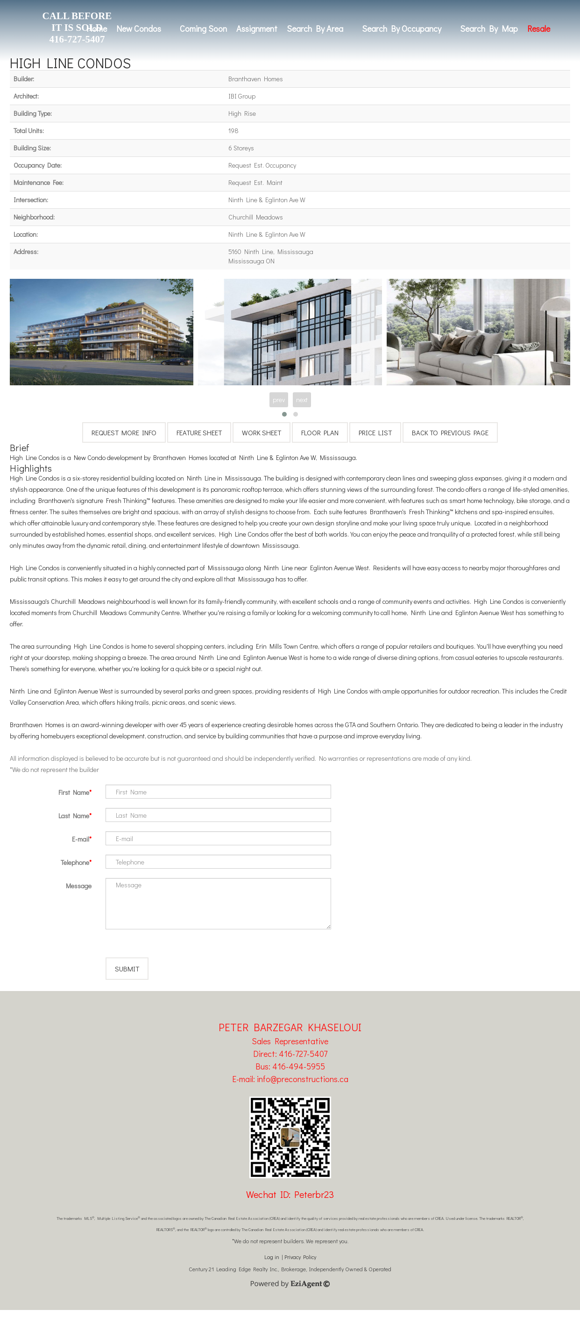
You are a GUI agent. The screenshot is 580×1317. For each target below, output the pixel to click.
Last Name (73, 815)
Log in (271, 1263)
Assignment (256, 28)
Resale (538, 28)
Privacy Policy (300, 1263)
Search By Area (315, 28)
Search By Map (489, 28)
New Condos (138, 28)
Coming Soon (203, 28)
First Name (73, 792)
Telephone (75, 862)
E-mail (80, 839)
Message (79, 885)
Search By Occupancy (401, 28)
